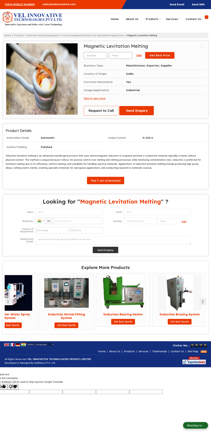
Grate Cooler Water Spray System (29, 316)
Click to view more (94, 98)
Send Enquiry (137, 111)
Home (115, 19)
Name (30, 212)
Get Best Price (160, 55)
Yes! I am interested (106, 180)
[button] (20, 4)
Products (153, 19)
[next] (203, 301)
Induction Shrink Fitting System (80, 316)
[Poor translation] (13, 387)
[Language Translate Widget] (40, 344)
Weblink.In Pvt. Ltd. (44, 362)
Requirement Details (26, 240)
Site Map (193, 351)
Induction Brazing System (182, 314)
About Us (132, 19)
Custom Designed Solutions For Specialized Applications (93, 35)
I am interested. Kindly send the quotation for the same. (113, 240)
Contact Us (193, 19)
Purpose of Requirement (26, 230)
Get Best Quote (29, 325)
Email (119, 212)
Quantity (117, 221)
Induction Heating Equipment (43, 35)
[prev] (8, 301)
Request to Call (101, 111)
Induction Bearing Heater (131, 314)
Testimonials (159, 351)
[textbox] (120, 55)
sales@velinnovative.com (59, 4)
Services (173, 19)
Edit (139, 55)
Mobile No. (27, 221)
